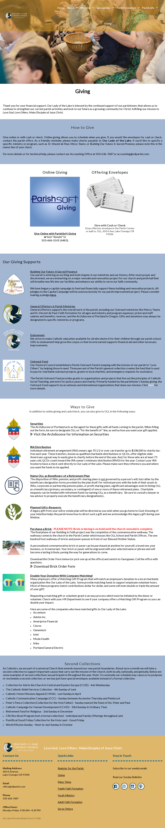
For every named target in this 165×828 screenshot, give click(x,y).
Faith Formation (128, 7)
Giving (107, 23)
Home (60, 7)
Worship (87, 7)
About (72, 7)
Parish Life (150, 7)
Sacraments (105, 7)
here (151, 384)
